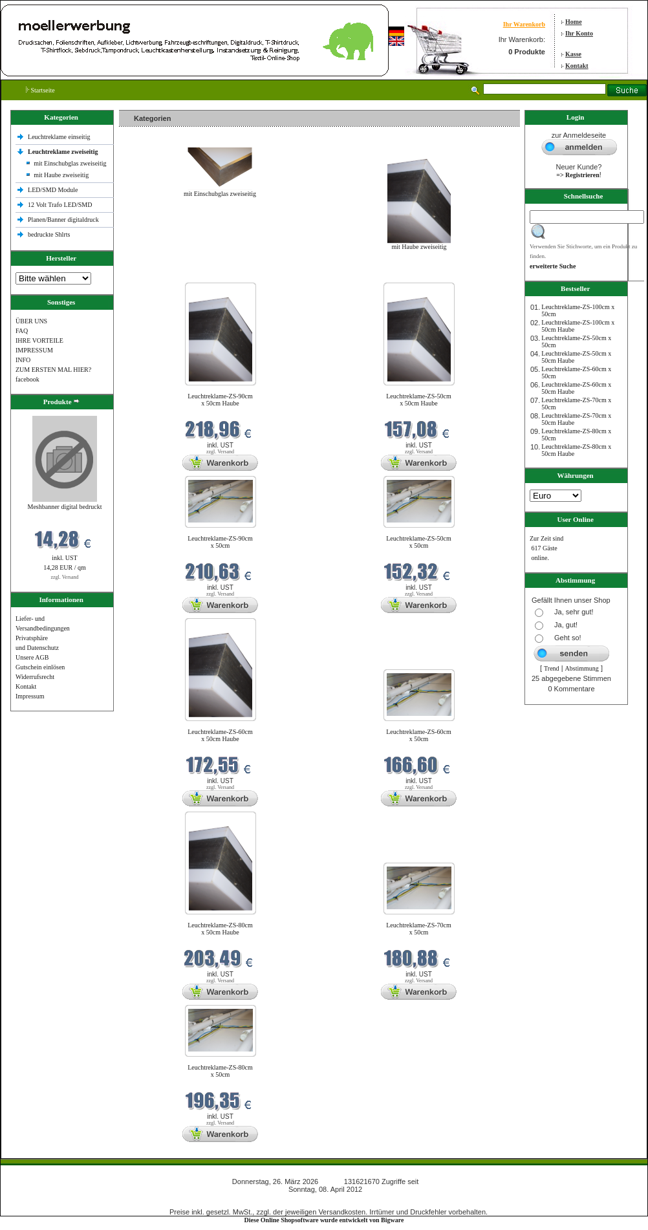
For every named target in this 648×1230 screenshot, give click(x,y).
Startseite (40, 90)
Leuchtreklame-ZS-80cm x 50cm (220, 1071)
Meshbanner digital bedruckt (65, 506)
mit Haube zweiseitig (61, 174)
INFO (23, 359)
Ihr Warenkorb (524, 24)
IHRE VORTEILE (39, 340)
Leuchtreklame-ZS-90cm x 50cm (220, 542)
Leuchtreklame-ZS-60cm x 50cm (418, 735)
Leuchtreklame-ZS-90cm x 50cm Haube (220, 400)
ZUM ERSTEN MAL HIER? (53, 369)
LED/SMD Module (53, 189)
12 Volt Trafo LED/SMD (60, 204)
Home (573, 21)
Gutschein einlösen (40, 667)
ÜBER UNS (31, 321)
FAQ (22, 330)
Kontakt (577, 65)
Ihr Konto (579, 33)
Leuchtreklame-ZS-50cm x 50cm (418, 542)
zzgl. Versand (65, 577)
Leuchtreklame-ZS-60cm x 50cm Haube (220, 735)
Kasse (573, 54)
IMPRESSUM (34, 350)
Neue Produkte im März (153, 274)
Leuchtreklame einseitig (60, 136)
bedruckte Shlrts (49, 234)
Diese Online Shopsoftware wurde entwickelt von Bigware (324, 1220)
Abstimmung (582, 668)
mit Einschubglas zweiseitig (70, 163)
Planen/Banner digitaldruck (63, 219)
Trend (551, 668)
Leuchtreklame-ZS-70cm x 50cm (418, 929)
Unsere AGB (32, 657)
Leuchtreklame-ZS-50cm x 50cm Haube (418, 400)
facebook (27, 379)
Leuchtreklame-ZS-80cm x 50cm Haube (220, 929)
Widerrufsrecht (35, 676)
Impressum (30, 696)
